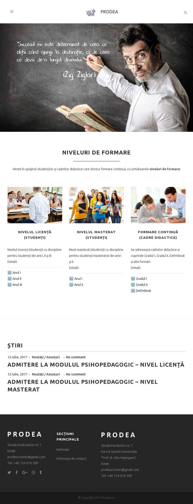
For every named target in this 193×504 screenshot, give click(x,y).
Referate (63, 449)
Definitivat (143, 291)
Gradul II (142, 285)
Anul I (17, 272)
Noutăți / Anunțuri (46, 357)
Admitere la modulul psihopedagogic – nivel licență (95, 365)
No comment (76, 357)
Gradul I (141, 278)
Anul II (17, 278)
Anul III (17, 285)
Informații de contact (71, 458)
